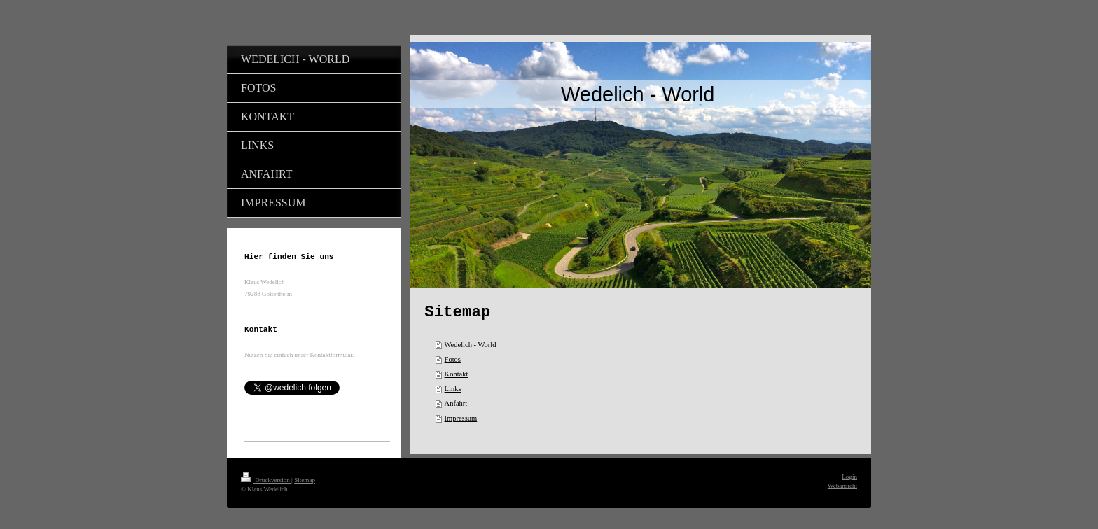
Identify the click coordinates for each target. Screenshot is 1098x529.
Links (453, 389)
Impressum (461, 418)
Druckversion (266, 480)
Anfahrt (456, 403)
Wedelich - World (470, 344)
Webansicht (842, 485)
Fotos (453, 359)
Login (849, 476)
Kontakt (456, 374)
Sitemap (304, 480)
